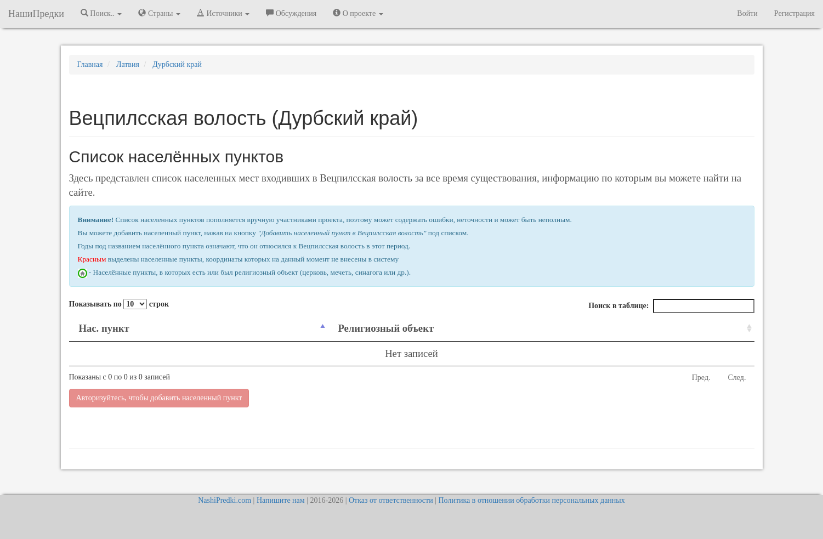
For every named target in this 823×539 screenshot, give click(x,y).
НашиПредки (36, 13)
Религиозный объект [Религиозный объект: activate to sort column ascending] (386, 328)
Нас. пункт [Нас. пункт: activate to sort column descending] (104, 328)
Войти (747, 13)
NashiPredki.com (224, 500)
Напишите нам (281, 500)
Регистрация (794, 13)
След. (737, 377)
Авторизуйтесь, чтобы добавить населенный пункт (159, 398)
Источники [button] (223, 13)
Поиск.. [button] (101, 13)
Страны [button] (159, 13)
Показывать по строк (119, 304)
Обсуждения (291, 13)
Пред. (701, 377)
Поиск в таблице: (671, 306)
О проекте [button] (358, 13)
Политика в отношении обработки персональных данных (531, 500)
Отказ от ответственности (391, 500)
